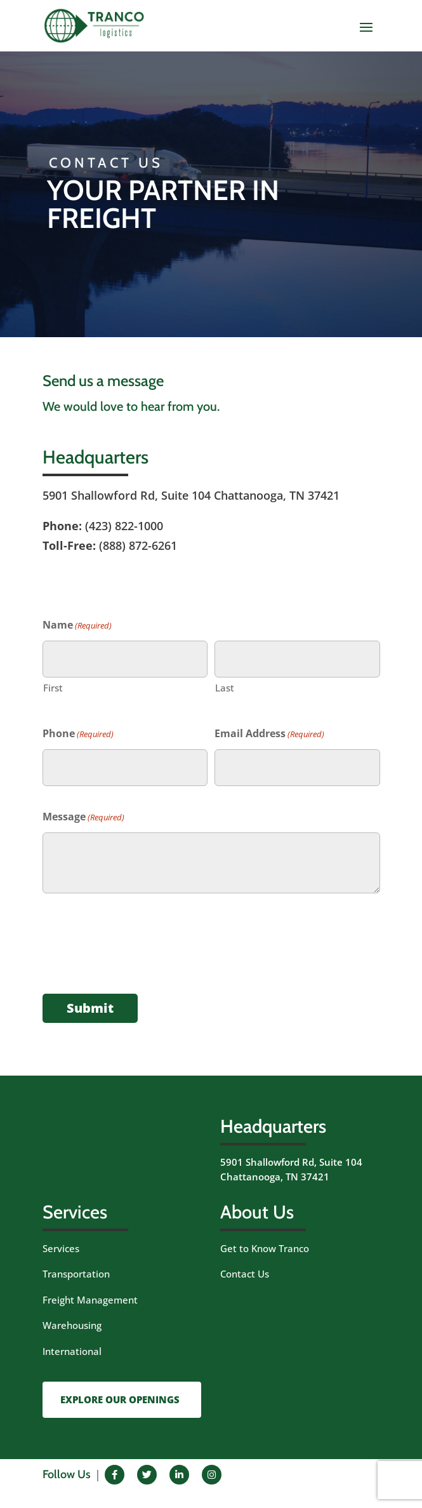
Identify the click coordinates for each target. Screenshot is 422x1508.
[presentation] (139, 948)
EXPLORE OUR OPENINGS (120, 1399)
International (72, 1351)
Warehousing (72, 1325)
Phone (78, 734)
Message (83, 817)
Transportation (76, 1273)
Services (61, 1248)
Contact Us (244, 1273)
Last (224, 687)
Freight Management (90, 1299)
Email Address (269, 734)
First (53, 687)
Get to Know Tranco (264, 1248)
